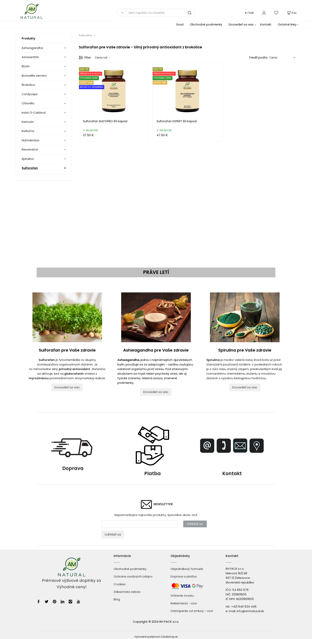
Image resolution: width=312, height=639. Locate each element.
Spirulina (28, 159)
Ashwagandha (32, 48)
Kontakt (265, 24)
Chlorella (28, 103)
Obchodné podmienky (206, 24)
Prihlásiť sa (195, 524)
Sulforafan (30, 168)
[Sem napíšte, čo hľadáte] (160, 13)
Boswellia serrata (34, 76)
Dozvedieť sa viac (241, 24)
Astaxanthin (30, 57)
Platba (152, 473)
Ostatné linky (287, 24)
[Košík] (291, 13)
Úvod (179, 24)
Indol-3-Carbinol (34, 113)
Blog (117, 599)
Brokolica (28, 85)
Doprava (73, 451)
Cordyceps (30, 94)
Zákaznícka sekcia (127, 592)
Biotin (26, 66)
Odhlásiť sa (112, 534)
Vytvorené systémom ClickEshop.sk (156, 636)
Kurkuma (28, 131)
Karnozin (28, 122)
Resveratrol (30, 149)
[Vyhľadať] (121, 13)
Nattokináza (30, 140)
